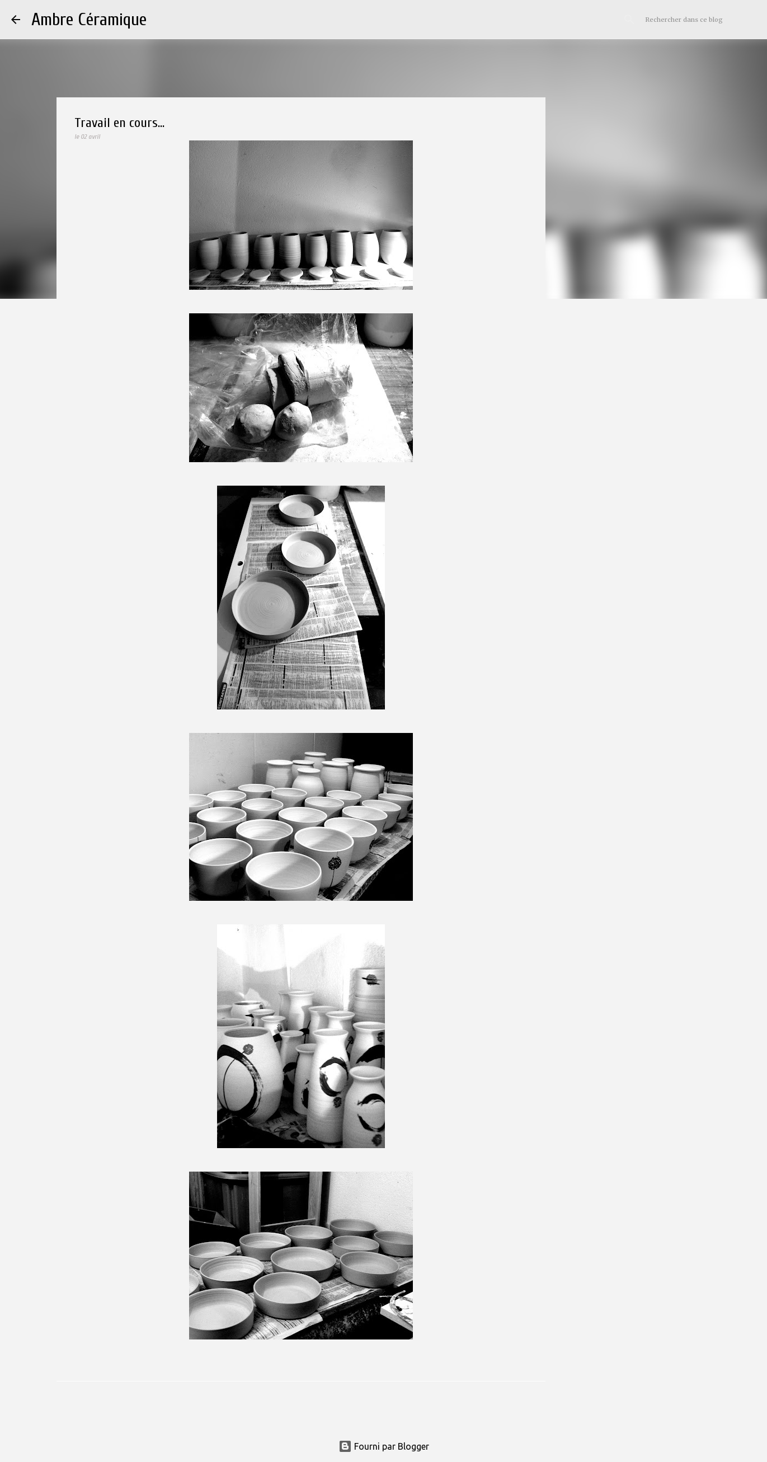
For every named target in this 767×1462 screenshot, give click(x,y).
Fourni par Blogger (383, 1446)
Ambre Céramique (89, 19)
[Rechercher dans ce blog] (699, 19)
